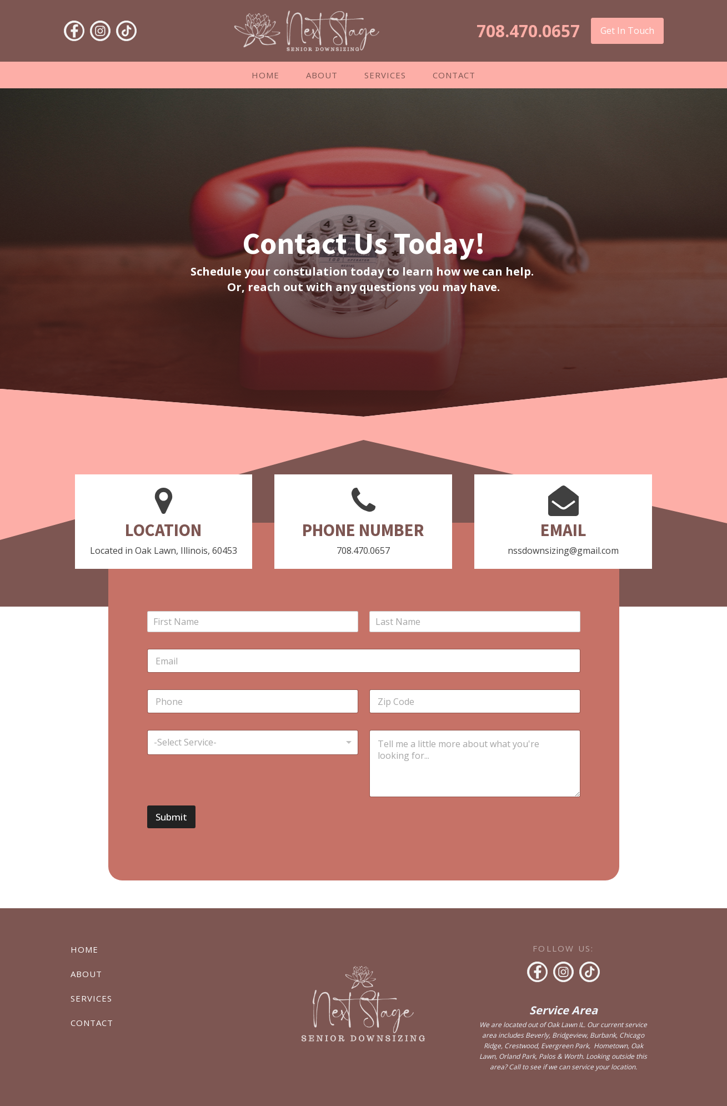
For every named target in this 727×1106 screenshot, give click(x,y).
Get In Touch (627, 30)
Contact (454, 75)
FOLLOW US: (563, 948)
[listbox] (252, 742)
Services (385, 75)
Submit (171, 816)
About (322, 75)
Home (265, 75)
